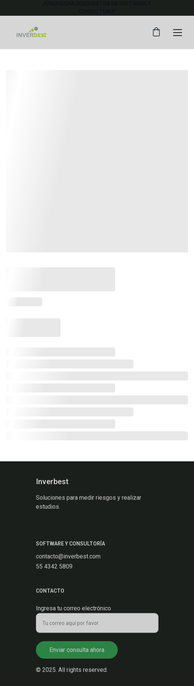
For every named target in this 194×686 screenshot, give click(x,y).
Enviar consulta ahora (76, 652)
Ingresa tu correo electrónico (73, 611)
